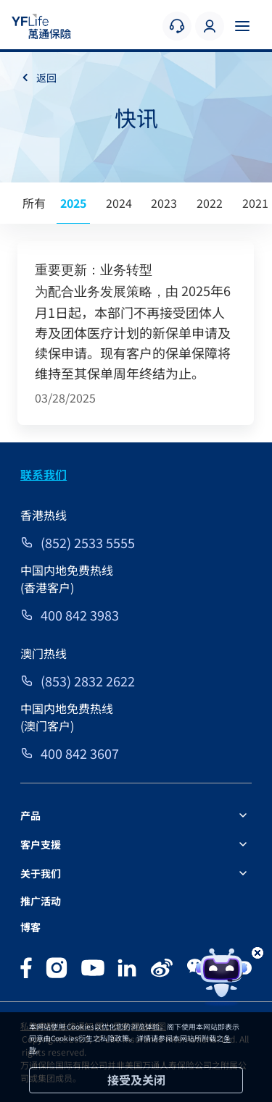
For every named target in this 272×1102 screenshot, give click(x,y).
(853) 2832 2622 (88, 680)
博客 (30, 927)
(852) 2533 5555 (88, 542)
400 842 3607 (80, 753)
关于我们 (40, 873)
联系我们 (43, 474)
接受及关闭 (136, 1079)
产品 (30, 815)
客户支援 (40, 844)
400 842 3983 (80, 614)
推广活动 (40, 900)
